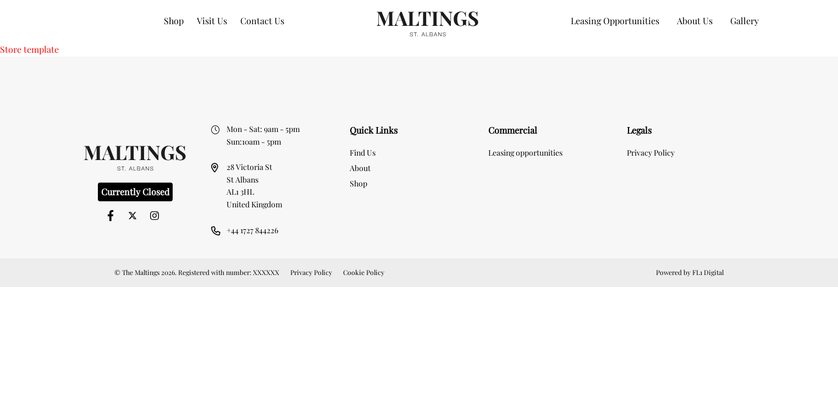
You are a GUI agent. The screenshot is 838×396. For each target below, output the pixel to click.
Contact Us (262, 20)
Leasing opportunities (525, 152)
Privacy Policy (651, 152)
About (360, 168)
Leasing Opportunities (615, 20)
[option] (419, 74)
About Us (695, 20)
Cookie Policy (363, 272)
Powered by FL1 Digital (690, 272)
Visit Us (212, 20)
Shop (174, 20)
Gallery (744, 20)
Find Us (363, 152)
